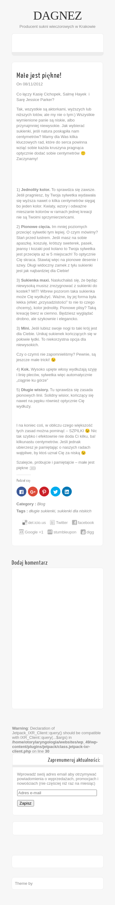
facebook (86, 522)
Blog (41, 504)
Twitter (61, 522)
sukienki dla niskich (74, 511)
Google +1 (34, 532)
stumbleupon (64, 532)
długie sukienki (42, 511)
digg (90, 532)
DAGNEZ (57, 15)
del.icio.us (37, 522)
